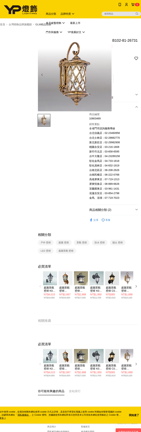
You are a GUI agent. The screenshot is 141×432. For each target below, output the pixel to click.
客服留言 (85, 426)
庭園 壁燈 (64, 242)
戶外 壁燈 (46, 242)
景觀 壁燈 (82, 242)
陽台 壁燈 (117, 242)
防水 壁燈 (100, 242)
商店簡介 (51, 426)
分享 (93, 220)
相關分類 (44, 235)
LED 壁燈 (46, 250)
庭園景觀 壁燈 (66, 250)
